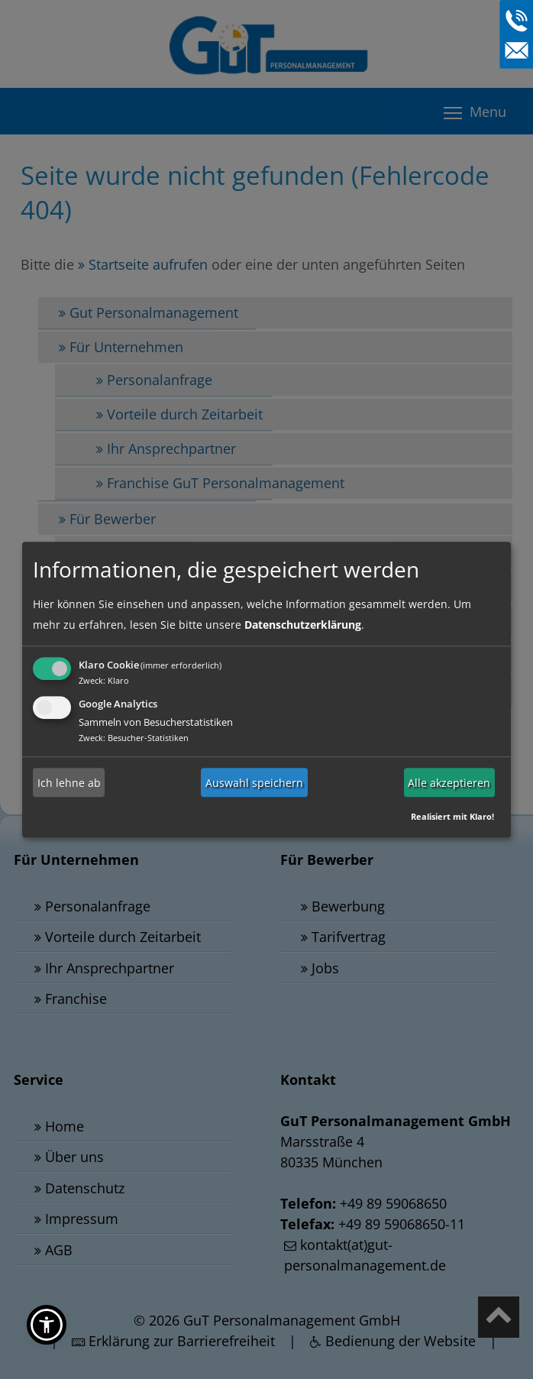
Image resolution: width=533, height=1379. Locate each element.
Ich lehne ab (69, 782)
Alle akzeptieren (449, 782)
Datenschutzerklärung (302, 624)
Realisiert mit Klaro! (452, 816)
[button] (47, 1325)
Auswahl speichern (254, 782)
